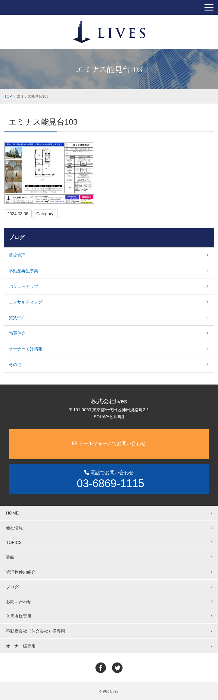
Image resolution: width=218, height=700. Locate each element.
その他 (15, 364)
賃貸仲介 (17, 317)
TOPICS (14, 542)
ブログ (16, 237)
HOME (12, 513)
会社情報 (14, 527)
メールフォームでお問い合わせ (109, 443)
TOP (8, 96)
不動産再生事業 (23, 270)
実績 (10, 557)
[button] (208, 7)
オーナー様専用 (21, 646)
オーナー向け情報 (25, 348)
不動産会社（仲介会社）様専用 (35, 631)
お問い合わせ (18, 601)
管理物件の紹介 (21, 572)
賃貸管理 (17, 255)
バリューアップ (23, 286)
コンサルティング (25, 302)
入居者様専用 (18, 616)
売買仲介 (17, 333)
